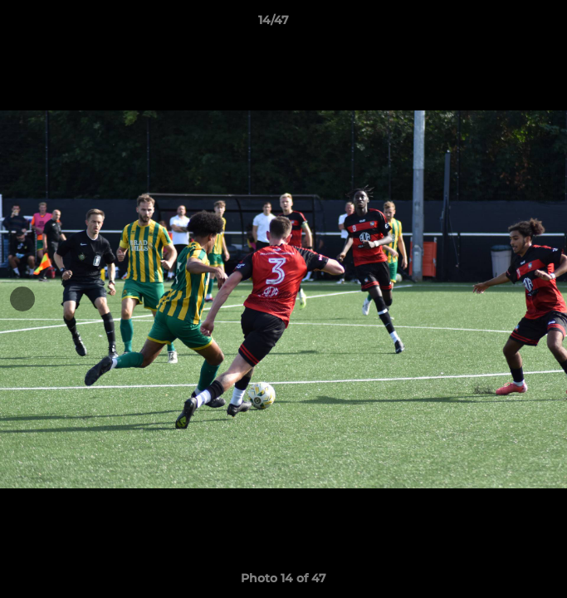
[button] (507, 24)
